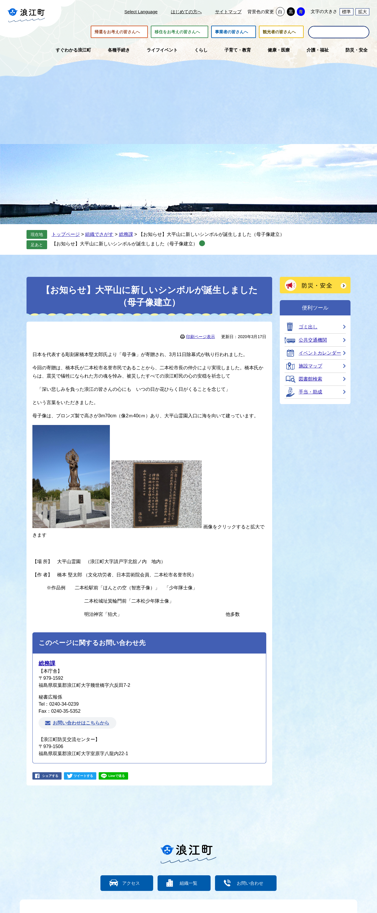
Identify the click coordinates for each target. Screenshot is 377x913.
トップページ (66, 234)
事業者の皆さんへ (231, 31)
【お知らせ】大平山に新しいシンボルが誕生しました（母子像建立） (125, 243)
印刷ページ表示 (200, 336)
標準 (346, 11)
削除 (202, 243)
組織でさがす (99, 234)
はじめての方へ (186, 11)
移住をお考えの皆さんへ (177, 31)
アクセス (131, 883)
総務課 (126, 234)
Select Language (141, 11)
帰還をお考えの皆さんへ (117, 31)
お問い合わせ (250, 883)
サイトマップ (228, 11)
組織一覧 (188, 883)
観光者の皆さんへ (279, 31)
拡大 (362, 11)
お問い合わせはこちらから (81, 722)
